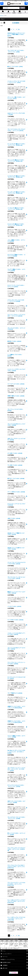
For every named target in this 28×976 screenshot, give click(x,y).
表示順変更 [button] (15, 22)
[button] (1, 3)
